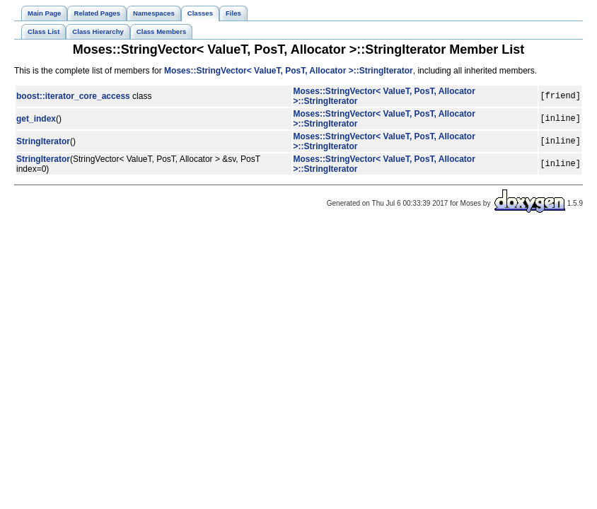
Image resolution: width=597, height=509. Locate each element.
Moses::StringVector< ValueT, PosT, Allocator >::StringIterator (288, 71)
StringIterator (43, 141)
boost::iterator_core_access (73, 96)
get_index (36, 119)
